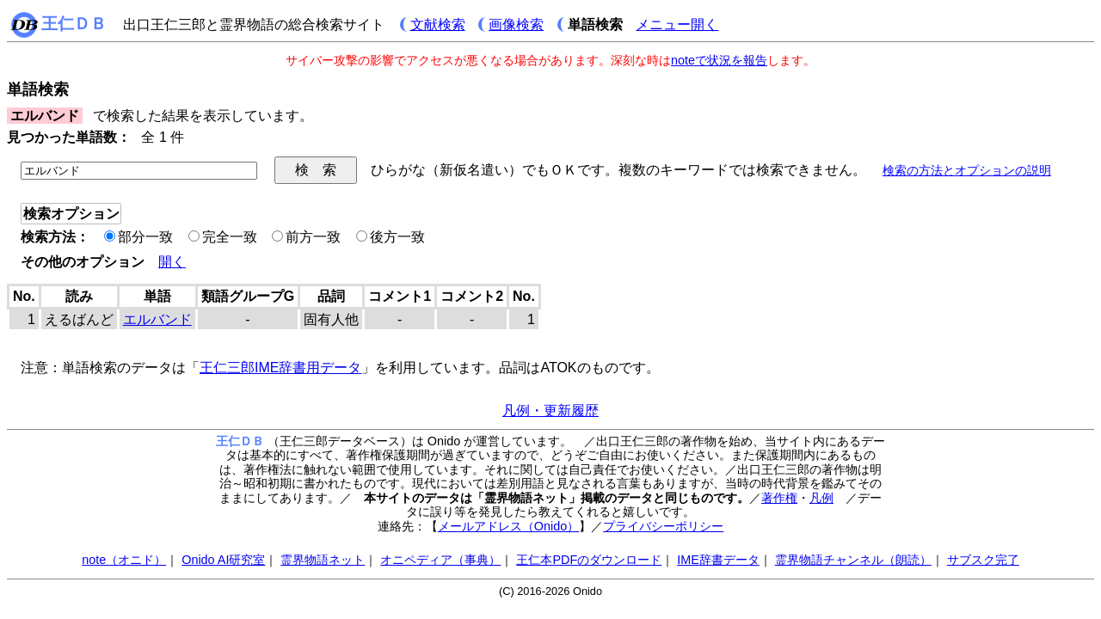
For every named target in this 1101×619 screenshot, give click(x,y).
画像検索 (516, 24)
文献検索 (437, 24)
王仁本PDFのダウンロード (588, 560)
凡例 (821, 498)
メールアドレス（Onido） (508, 526)
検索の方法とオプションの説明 (967, 170)
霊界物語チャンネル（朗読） (853, 560)
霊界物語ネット (322, 560)
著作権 (779, 498)
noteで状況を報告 (719, 60)
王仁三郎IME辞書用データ (280, 367)
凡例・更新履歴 (550, 410)
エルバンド (157, 319)
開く (172, 261)
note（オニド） (124, 560)
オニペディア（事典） (440, 560)
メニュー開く (677, 24)
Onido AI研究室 (223, 560)
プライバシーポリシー (663, 526)
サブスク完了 (983, 560)
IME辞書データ (718, 560)
